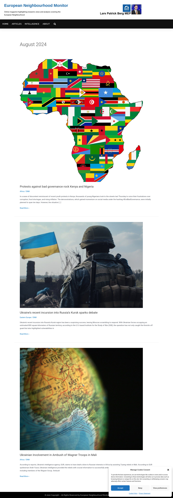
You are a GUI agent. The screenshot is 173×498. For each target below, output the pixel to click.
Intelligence (32, 23)
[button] (168, 470)
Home (5, 23)
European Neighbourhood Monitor (33, 5)
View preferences (160, 488)
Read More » (25, 207)
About (46, 23)
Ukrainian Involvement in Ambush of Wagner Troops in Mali (61, 454)
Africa (22, 191)
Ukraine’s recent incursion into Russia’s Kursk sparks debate (61, 312)
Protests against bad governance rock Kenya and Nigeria (59, 186)
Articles (17, 23)
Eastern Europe (26, 317)
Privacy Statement (144, 493)
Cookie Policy (133, 493)
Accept (120, 488)
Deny (140, 488)
